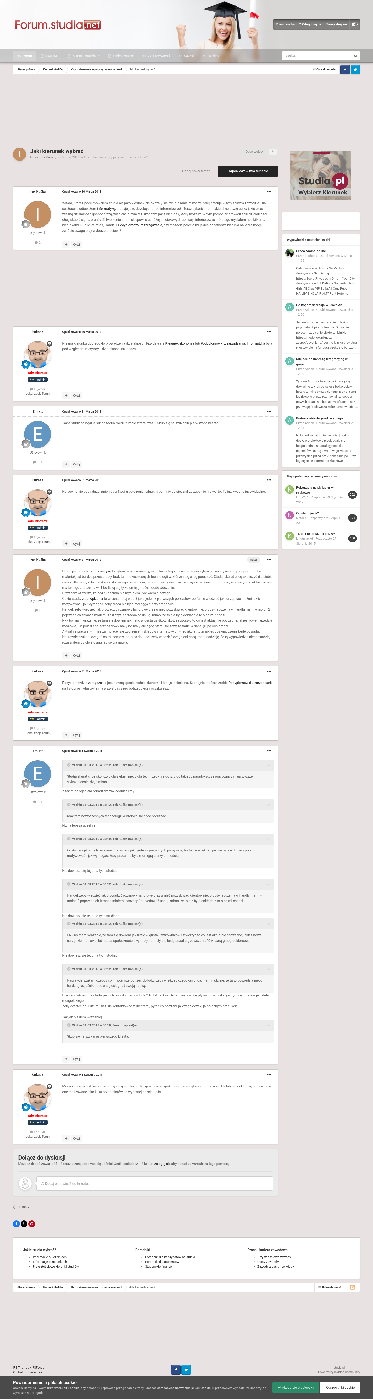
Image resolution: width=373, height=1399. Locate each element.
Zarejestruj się (336, 24)
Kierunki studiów (84, 55)
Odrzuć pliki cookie (340, 1387)
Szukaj (188, 55)
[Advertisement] (186, 111)
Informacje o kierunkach (50, 1262)
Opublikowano (81, 191)
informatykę (106, 209)
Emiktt (38, 412)
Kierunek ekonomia (179, 343)
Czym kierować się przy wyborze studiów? (115, 157)
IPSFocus (38, 1367)
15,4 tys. (37, 389)
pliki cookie (71, 1388)
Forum (27, 55)
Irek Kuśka (47, 157)
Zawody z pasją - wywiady (275, 1266)
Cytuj (76, 244)
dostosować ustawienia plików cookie (184, 1388)
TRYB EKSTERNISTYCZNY (315, 534)
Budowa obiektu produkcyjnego (319, 418)
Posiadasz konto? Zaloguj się (298, 24)
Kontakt (18, 1372)
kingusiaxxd (304, 538)
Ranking (213, 55)
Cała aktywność (158, 55)
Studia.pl (51, 55)
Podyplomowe (123, 55)
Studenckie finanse (158, 1266)
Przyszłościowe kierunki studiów (56, 1266)
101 (37, 462)
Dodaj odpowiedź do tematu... (65, 1184)
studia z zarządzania (87, 599)
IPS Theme (20, 1367)
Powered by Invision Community (339, 1372)
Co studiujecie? (307, 513)
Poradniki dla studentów (162, 1262)
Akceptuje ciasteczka (296, 1387)
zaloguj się (162, 1164)
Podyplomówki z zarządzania (140, 225)
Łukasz (37, 332)
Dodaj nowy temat (196, 171)
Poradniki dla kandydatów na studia (170, 1257)
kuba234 (302, 497)
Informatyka (256, 343)
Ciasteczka (34, 1372)
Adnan (309, 310)
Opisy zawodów (268, 1262)
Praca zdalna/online (311, 251)
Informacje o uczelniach (50, 1257)
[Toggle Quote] (69, 765)
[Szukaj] (305, 55)
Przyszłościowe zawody (274, 1257)
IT (103, 220)
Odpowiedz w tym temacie (248, 171)
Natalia (301, 518)
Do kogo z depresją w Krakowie (319, 305)
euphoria (311, 255)
